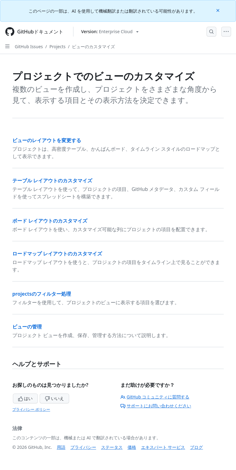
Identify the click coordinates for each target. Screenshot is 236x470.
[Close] (218, 10)
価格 (132, 447)
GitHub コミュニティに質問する (154, 397)
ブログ (196, 447)
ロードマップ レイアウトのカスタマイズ (57, 253)
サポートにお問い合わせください (155, 406)
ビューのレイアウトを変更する (46, 140)
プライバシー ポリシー (31, 409)
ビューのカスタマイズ (93, 46)
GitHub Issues (29, 46)
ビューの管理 (27, 326)
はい (25, 398)
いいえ (54, 398)
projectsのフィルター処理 (41, 293)
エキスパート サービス (163, 447)
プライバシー (83, 447)
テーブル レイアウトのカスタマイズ (52, 180)
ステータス (112, 447)
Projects (57, 46)
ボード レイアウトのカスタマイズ (49, 220)
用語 (61, 447)
